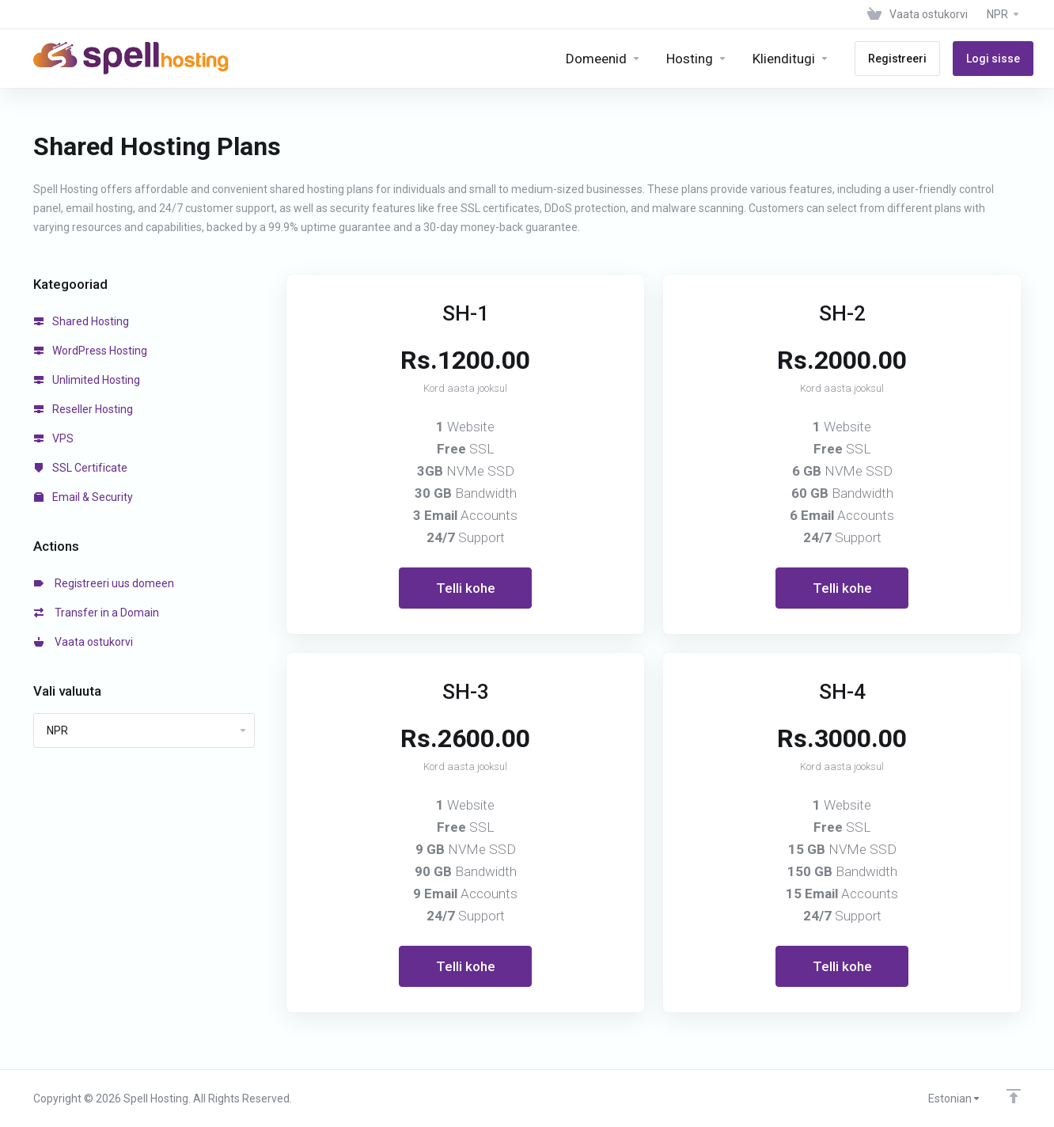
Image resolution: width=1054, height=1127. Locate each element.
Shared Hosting (81, 321)
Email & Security (83, 497)
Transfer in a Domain (96, 612)
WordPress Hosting (90, 350)
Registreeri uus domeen (104, 583)
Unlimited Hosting (87, 380)
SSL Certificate (80, 467)
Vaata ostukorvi (83, 642)
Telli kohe (465, 588)
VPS (54, 438)
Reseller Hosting (83, 409)
